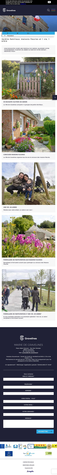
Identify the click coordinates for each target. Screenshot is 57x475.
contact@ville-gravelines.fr (30, 352)
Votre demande (28, 411)
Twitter (16, 34)
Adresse (28, 390)
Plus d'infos (29, 3)
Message (28, 418)
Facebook (5, 34)
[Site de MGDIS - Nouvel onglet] (30, 471)
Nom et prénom (28, 376)
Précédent (8, 36)
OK (49, 2)
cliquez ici (23, 3)
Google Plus (28, 34)
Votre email (28, 405)
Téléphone (28, 384)
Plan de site (29, 468)
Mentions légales (28, 465)
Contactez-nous (28, 462)
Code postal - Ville (28, 398)
